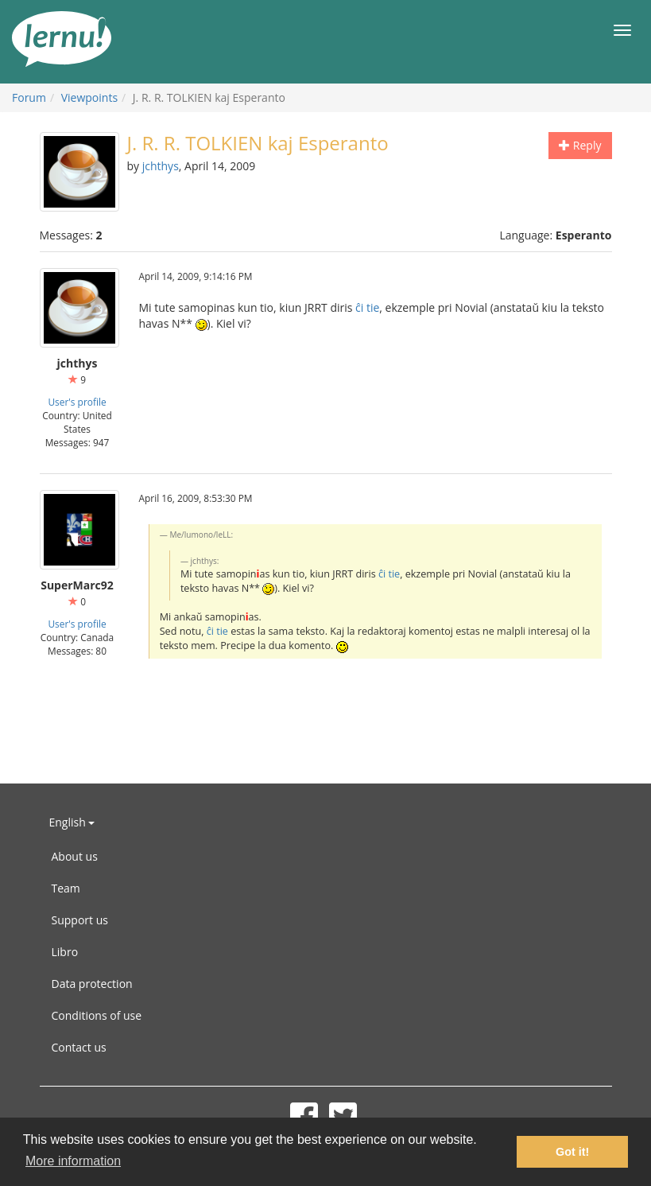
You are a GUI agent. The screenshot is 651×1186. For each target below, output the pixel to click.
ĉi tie (367, 307)
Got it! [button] (572, 1151)
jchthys (160, 165)
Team (66, 888)
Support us (80, 919)
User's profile (77, 401)
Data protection (92, 983)
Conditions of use (97, 1015)
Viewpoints (89, 97)
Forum (29, 97)
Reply (580, 145)
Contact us (79, 1047)
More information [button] (73, 1161)
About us (75, 856)
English (72, 822)
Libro (65, 951)
